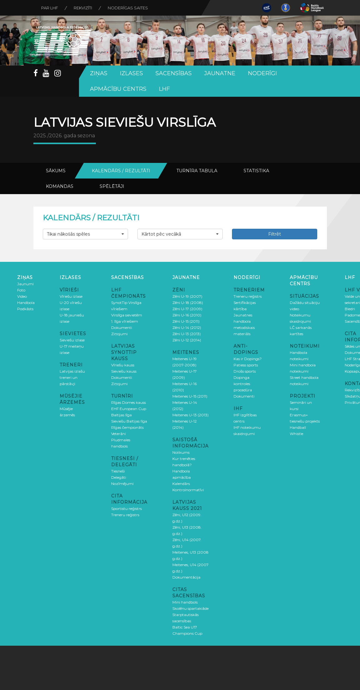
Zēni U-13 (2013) (186, 333)
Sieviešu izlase (72, 340)
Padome (352, 315)
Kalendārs (181, 483)
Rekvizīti (83, 7)
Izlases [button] (131, 73)
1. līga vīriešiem (124, 321)
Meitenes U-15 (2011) (189, 396)
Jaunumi (25, 283)
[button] (85, 234)
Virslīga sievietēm (126, 315)
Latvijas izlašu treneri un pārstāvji (72, 377)
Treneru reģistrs (125, 514)
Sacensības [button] (173, 73)
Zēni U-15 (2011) (186, 321)
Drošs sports (245, 371)
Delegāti (118, 477)
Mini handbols (185, 602)
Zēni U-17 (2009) (187, 308)
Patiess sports (246, 365)
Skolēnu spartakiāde (190, 608)
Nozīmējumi (122, 483)
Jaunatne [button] (219, 73)
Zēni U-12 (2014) (186, 340)
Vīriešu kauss (122, 365)
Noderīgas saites (128, 7)
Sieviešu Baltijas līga (129, 421)
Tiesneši (118, 471)
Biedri (350, 308)
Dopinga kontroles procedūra (243, 383)
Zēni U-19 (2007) (187, 296)
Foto (21, 290)
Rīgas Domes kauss (128, 402)
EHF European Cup (128, 408)
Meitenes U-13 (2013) (190, 415)
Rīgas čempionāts (127, 427)
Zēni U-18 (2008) (187, 302)
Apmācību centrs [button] (118, 89)
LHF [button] (164, 89)
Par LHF (49, 7)
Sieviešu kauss (123, 371)
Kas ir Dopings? (248, 358)
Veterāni (118, 433)
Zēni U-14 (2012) (186, 327)
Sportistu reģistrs (126, 508)
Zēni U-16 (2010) (186, 315)
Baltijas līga (121, 415)
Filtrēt (274, 234)
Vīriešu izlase (71, 296)
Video (22, 296)
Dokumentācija (186, 577)
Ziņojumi (119, 333)
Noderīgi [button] (262, 73)
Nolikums (181, 452)
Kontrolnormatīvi (188, 489)
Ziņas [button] (98, 73)
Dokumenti (121, 327)
